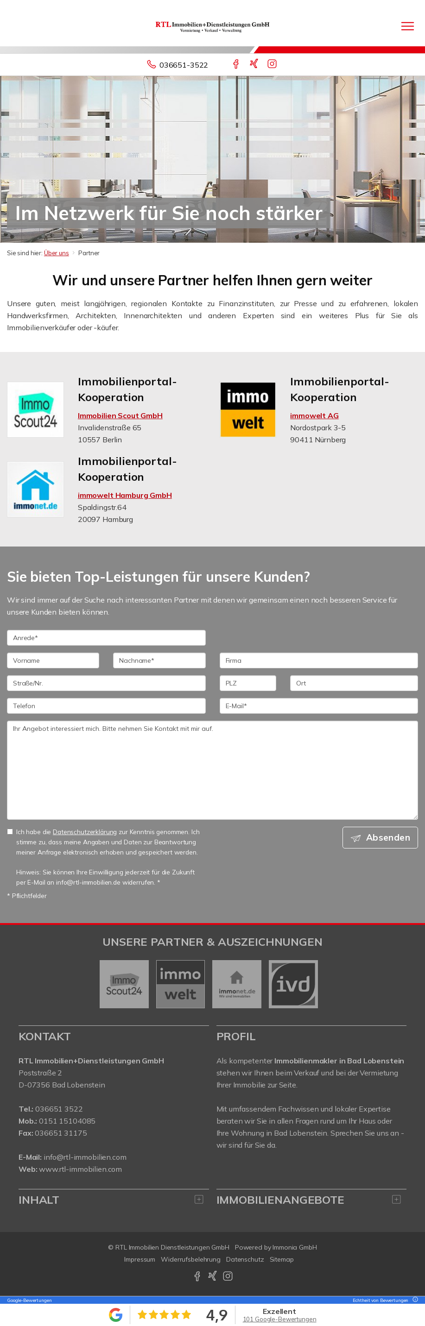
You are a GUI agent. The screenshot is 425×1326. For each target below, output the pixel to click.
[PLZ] (248, 683)
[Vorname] (53, 660)
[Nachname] (159, 660)
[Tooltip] (414, 1300)
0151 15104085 (67, 1120)
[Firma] (319, 660)
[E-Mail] (319, 706)
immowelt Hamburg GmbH (125, 495)
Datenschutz (245, 1259)
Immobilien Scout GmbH (120, 415)
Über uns (56, 253)
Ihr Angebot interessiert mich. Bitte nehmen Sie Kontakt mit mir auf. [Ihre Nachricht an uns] (212, 770)
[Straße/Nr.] (106, 683)
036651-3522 (183, 64)
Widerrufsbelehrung (191, 1259)
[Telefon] (106, 706)
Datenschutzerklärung (85, 832)
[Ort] (354, 683)
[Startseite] (212, 26)
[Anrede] (106, 638)
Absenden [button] (388, 837)
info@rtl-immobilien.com (85, 1157)
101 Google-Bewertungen (280, 1319)
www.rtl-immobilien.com (80, 1169)
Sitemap (282, 1259)
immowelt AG (314, 415)
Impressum (139, 1259)
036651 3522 (58, 1108)
